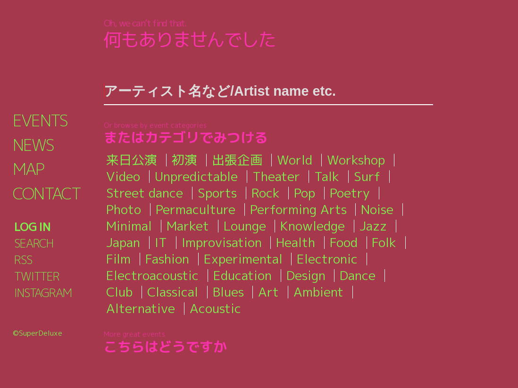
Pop (305, 193)
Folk (384, 242)
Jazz (373, 226)
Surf (367, 176)
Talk (326, 176)
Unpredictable (196, 176)
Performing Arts (298, 209)
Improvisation (222, 242)
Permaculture (195, 209)
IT (161, 242)
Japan (123, 242)
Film (118, 259)
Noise (377, 209)
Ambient (320, 292)
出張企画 (237, 160)
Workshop (356, 160)
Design (306, 275)
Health (296, 242)
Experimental (243, 259)
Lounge (245, 226)
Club (119, 292)
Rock (266, 193)
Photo (123, 209)
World (294, 160)
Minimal (129, 226)
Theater (276, 176)
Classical (173, 292)
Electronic (327, 259)
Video (123, 176)
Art (269, 292)
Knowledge (312, 226)
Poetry (350, 193)
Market (188, 226)
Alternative (140, 308)
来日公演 (131, 160)
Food (344, 242)
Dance (358, 275)
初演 (184, 160)
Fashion (167, 259)
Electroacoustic (152, 275)
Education (243, 275)
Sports (217, 193)
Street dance (144, 193)
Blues (229, 292)
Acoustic (216, 308)
